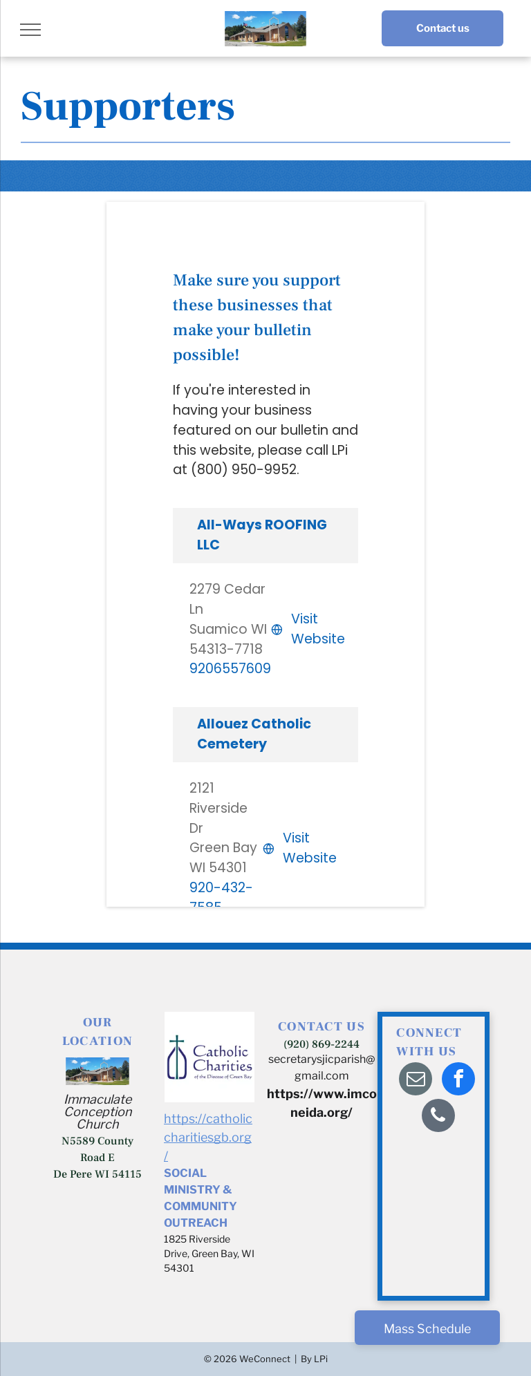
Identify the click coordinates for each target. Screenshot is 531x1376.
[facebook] (458, 1080)
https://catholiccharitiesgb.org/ (208, 1137)
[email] (415, 1080)
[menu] (30, 30)
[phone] (438, 1117)
